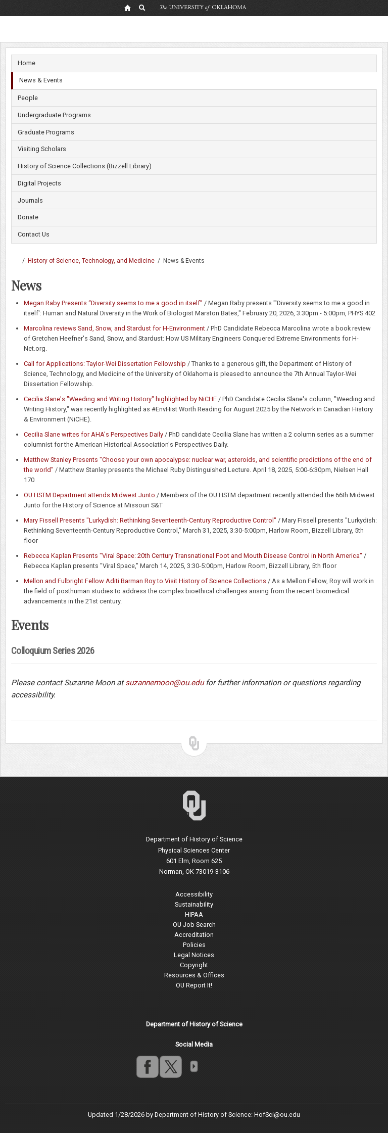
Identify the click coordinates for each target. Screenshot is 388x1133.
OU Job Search (194, 924)
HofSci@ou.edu (277, 1114)
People (28, 98)
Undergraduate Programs (54, 115)
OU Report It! (194, 985)
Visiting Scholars (42, 149)
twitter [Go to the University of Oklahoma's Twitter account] (170, 1066)
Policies (194, 945)
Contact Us (34, 234)
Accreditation (194, 934)
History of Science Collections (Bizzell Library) (85, 166)
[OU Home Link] (127, 7)
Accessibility (194, 894)
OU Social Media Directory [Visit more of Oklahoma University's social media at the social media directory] (193, 1066)
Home (26, 63)
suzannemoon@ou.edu (164, 682)
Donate (28, 217)
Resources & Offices (194, 975)
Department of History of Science (194, 839)
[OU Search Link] (142, 7)
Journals (30, 200)
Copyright (194, 965)
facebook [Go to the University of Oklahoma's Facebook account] (147, 1066)
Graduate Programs (46, 132)
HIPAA (194, 914)
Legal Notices (194, 955)
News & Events (41, 80)
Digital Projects (39, 183)
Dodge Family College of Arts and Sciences (15, 260)
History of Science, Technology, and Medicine (91, 260)
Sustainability (194, 904)
